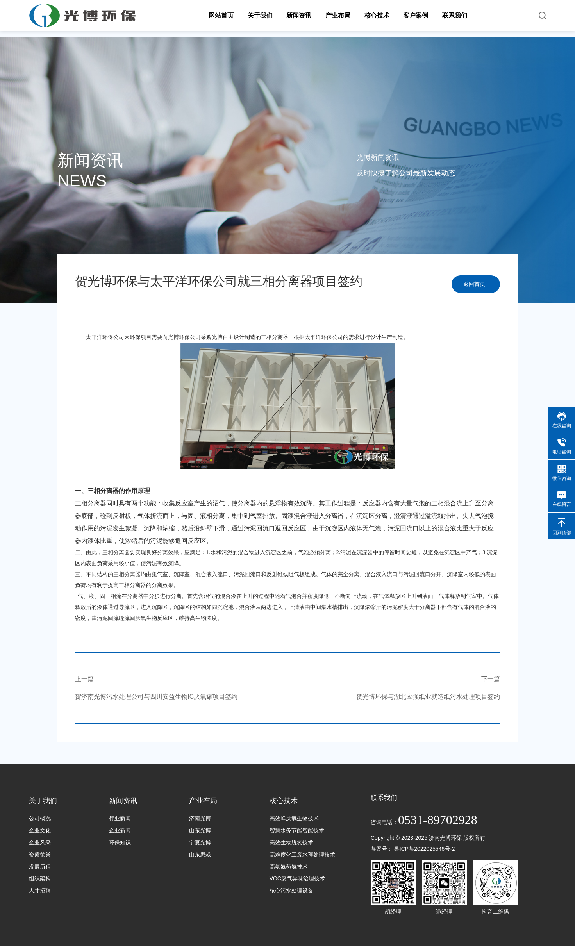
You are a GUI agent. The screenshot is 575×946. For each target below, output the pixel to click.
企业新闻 (120, 830)
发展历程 (40, 867)
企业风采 (40, 842)
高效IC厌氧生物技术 (294, 818)
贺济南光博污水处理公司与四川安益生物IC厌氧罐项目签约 (156, 696)
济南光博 (200, 818)
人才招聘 (40, 890)
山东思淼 (200, 854)
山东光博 (200, 830)
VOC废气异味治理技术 (297, 878)
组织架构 (40, 878)
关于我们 (43, 801)
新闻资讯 (123, 801)
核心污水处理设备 (291, 890)
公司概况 (40, 818)
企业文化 (40, 830)
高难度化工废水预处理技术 (302, 854)
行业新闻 (120, 818)
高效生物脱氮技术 (291, 842)
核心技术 (284, 801)
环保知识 (120, 842)
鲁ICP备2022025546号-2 (424, 849)
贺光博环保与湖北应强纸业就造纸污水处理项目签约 (428, 696)
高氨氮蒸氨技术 (289, 867)
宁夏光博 (200, 842)
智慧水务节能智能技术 (297, 830)
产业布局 (203, 801)
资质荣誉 (40, 854)
